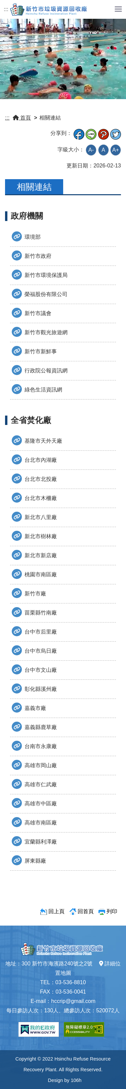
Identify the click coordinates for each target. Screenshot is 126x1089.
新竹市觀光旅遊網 (40, 332)
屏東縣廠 (29, 860)
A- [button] (91, 150)
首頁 (22, 118)
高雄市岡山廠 (34, 765)
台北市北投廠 (34, 479)
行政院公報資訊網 (40, 370)
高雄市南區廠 (34, 822)
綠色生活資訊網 (37, 389)
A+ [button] (115, 150)
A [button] (103, 150)
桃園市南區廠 (34, 574)
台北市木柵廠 (34, 498)
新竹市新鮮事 (34, 351)
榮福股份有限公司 (40, 294)
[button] (118, 8)
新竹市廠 (29, 593)
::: (6, 9)
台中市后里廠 (34, 631)
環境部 (26, 236)
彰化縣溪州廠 (34, 688)
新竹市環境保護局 (40, 275)
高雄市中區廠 (34, 803)
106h (76, 1080)
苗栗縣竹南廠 (34, 612)
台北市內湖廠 (34, 459)
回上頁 (56, 911)
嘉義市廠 (29, 708)
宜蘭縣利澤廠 (34, 841)
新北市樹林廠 (34, 536)
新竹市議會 (31, 313)
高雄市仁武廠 (34, 784)
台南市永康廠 (34, 746)
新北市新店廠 (34, 555)
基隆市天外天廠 (37, 440)
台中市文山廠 (34, 669)
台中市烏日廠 (34, 650)
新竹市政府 (31, 255)
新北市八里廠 (34, 517)
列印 (112, 911)
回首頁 (86, 911)
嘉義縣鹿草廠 (34, 727)
